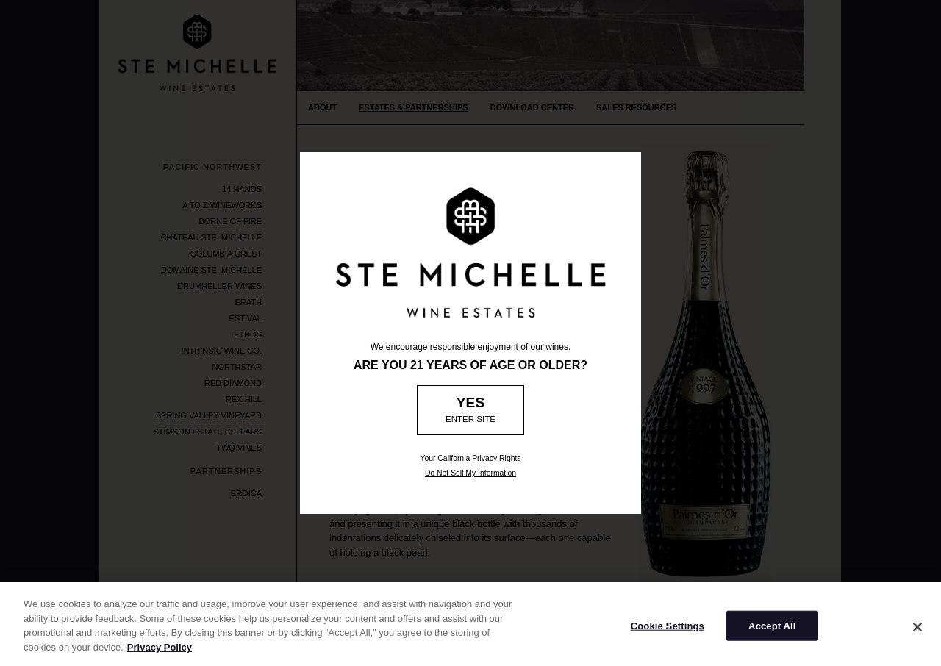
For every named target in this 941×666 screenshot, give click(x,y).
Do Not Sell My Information (470, 473)
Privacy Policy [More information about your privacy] (159, 653)
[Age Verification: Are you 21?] (471, 410)
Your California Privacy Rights (470, 458)
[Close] (917, 633)
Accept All (771, 632)
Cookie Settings (667, 632)
